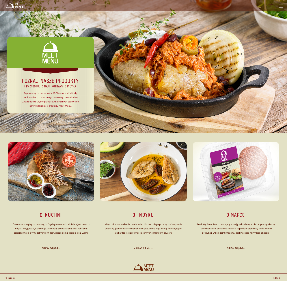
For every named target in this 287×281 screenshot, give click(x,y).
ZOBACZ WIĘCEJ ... (51, 248)
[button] (281, 6)
